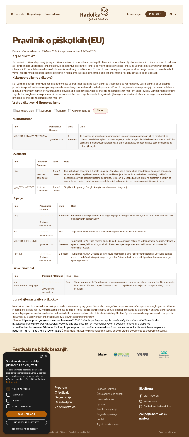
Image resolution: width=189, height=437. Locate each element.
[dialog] (26, 393)
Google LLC (43, 171)
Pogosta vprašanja (107, 414)
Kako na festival (105, 399)
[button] (26, 429)
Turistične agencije (107, 409)
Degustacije (34, 14)
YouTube (53, 136)
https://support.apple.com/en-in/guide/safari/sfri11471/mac (120, 320)
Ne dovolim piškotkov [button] (26, 422)
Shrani (100, 110)
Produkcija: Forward (168, 432)
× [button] (45, 356)
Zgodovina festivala (108, 424)
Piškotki (63, 432)
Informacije (134, 14)
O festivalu (17, 14)
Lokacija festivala (106, 389)
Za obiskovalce (65, 407)
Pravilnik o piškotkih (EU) (79, 432)
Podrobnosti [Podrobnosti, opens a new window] (11, 382)
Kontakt (101, 419)
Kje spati (101, 404)
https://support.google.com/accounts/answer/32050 (51, 320)
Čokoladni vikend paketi (110, 394)
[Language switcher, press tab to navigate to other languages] (173, 14)
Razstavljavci (52, 14)
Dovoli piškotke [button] (26, 414)
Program (61, 388)
